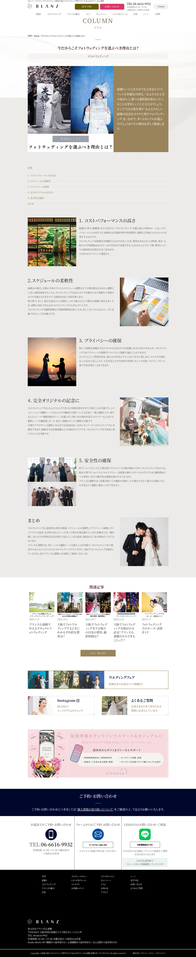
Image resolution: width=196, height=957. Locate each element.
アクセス (161, 6)
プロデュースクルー (79, 876)
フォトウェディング (49, 884)
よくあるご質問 (136, 888)
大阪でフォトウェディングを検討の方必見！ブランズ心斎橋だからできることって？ (124, 632)
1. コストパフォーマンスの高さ (42, 175)
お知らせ (104, 888)
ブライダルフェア (107, 876)
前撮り (44, 880)
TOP (30, 35)
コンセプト (75, 884)
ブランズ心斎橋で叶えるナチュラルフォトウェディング (40, 628)
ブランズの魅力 (48, 888)
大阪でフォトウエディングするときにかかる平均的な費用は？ (68, 630)
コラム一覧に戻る (98, 653)
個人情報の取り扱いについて (95, 809)
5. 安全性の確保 (36, 198)
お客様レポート (77, 888)
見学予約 (87, 6)
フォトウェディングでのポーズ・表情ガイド (152, 628)
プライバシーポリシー (147, 953)
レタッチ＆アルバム (78, 880)
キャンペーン (106, 880)
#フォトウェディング (98, 56)
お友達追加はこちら (145, 844)
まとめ (31, 203)
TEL (139, 4)
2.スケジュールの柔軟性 (39, 181)
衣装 (44, 892)
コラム (36, 35)
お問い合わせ (112, 6)
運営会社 (136, 953)
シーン (133, 876)
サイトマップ (160, 953)
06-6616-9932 (57, 844)
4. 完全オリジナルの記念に (41, 192)
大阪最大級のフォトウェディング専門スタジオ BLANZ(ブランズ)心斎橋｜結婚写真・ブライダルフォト (74, 953)
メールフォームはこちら (98, 844)
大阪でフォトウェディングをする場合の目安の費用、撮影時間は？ (96, 630)
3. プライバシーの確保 (38, 186)
